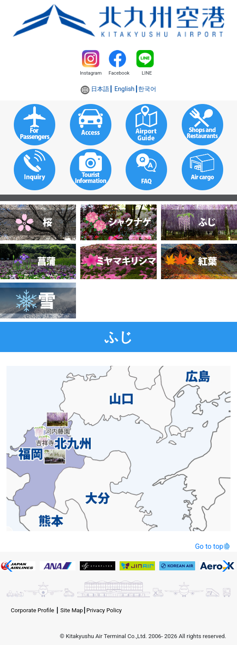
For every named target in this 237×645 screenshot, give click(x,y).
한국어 (147, 89)
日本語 (100, 89)
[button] (10, 566)
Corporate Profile (32, 610)
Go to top (209, 546)
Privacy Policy (104, 610)
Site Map (71, 610)
